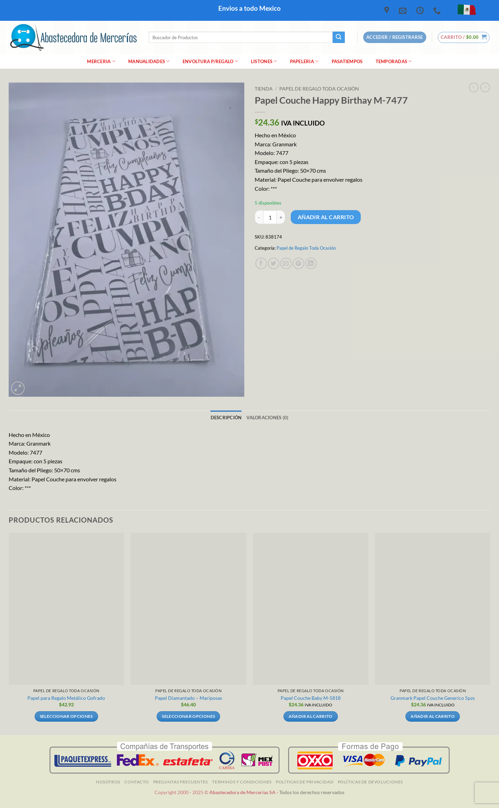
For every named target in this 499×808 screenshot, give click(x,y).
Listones (264, 61)
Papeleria (304, 61)
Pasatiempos (347, 61)
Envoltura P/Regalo (210, 61)
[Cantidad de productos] (270, 217)
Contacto (136, 781)
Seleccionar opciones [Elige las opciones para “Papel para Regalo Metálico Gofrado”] (66, 716)
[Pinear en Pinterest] (298, 263)
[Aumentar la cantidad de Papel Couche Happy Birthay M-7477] (281, 217)
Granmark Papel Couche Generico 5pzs (433, 698)
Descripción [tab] (226, 417)
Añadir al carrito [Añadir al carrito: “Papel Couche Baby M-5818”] (311, 716)
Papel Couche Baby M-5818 (311, 698)
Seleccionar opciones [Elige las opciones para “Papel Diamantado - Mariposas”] (188, 716)
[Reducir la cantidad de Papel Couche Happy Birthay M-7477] (259, 217)
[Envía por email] (286, 263)
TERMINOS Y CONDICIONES (241, 781)
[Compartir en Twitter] (273, 263)
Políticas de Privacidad (304, 781)
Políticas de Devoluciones (370, 781)
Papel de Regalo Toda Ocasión (319, 89)
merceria (101, 61)
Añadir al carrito (326, 217)
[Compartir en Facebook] (261, 263)
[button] (464, 37)
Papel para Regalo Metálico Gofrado (66, 698)
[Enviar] (338, 37)
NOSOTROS (108, 781)
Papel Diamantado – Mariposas (188, 698)
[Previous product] (485, 87)
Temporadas (394, 61)
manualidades (149, 61)
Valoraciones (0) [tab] (267, 417)
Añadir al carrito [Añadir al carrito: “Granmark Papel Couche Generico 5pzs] (433, 716)
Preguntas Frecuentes (180, 781)
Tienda (264, 89)
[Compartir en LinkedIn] (311, 263)
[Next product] (474, 87)
